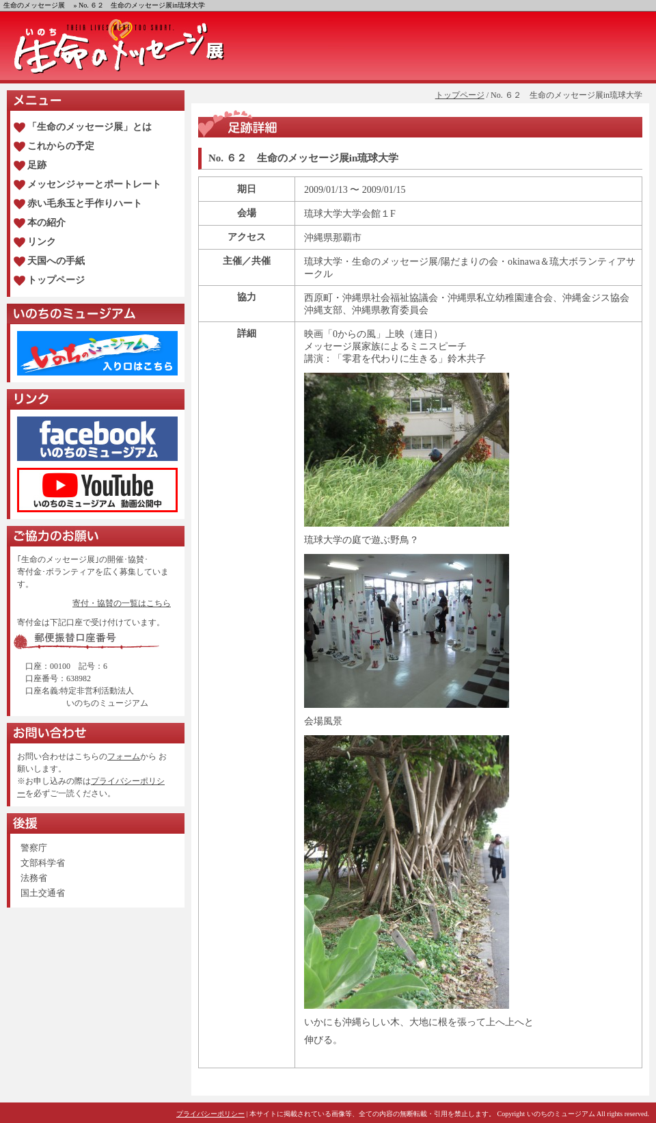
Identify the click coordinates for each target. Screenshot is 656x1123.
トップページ (459, 95)
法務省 (33, 878)
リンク (41, 242)
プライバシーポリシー (210, 1114)
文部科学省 (42, 863)
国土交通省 (42, 893)
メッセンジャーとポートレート (94, 184)
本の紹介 (46, 222)
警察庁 (33, 848)
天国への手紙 (56, 261)
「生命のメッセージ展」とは (89, 127)
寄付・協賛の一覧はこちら (121, 603)
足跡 (36, 165)
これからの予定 (60, 146)
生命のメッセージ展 (34, 5)
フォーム (123, 756)
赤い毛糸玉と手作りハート (84, 203)
